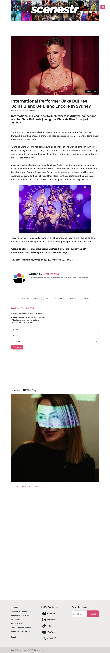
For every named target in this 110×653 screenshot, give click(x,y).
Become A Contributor (20, 631)
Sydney (15, 298)
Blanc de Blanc (60, 298)
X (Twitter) (48, 638)
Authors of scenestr (19, 612)
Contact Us (16, 619)
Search (93, 614)
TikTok (46, 626)
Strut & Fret (74, 298)
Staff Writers (51, 273)
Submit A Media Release (21, 627)
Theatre (47, 298)
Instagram (48, 620)
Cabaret (37, 298)
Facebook (48, 613)
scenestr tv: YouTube (20, 616)
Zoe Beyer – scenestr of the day (25, 487)
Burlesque (25, 298)
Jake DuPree (87, 298)
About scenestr (17, 623)
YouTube (48, 632)
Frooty (14, 637)
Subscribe (17, 347)
